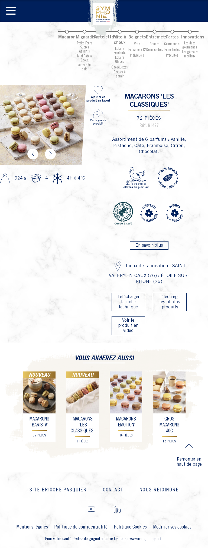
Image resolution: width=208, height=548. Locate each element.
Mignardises (88, 37)
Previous (32, 154)
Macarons (68, 37)
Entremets (156, 37)
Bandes (155, 44)
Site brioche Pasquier (58, 490)
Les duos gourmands (189, 45)
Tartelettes (104, 37)
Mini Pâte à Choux (84, 58)
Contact (113, 490)
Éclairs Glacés (119, 59)
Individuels (137, 55)
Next (50, 154)
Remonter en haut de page (189, 454)
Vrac (137, 44)
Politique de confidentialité (81, 527)
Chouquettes (119, 67)
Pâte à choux (119, 40)
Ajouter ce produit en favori (98, 93)
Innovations (192, 37)
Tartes (172, 37)
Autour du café (84, 67)
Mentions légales (32, 527)
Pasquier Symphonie (104, 18)
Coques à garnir (119, 74)
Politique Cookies (130, 527)
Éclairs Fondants (120, 50)
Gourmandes (172, 44)
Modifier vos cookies (172, 527)
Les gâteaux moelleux (190, 54)
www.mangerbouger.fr (146, 539)
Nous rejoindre (159, 490)
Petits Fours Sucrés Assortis (84, 47)
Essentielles (172, 49)
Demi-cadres (154, 49)
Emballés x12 (137, 49)
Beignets (137, 37)
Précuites (172, 55)
